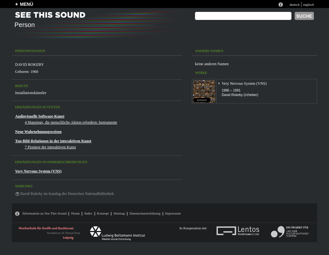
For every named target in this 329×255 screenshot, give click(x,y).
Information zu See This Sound (44, 213)
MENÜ (26, 4)
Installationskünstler (30, 93)
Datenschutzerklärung (145, 213)
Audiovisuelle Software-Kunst (39, 116)
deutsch (294, 4)
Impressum (173, 213)
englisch (308, 4)
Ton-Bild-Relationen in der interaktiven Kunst (53, 141)
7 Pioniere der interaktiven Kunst (50, 147)
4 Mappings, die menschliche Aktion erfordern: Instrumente (71, 122)
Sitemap (119, 213)
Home (75, 213)
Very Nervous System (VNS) (38, 171)
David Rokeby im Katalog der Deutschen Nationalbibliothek (67, 193)
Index (88, 213)
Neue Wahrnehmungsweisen (38, 131)
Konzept (103, 213)
